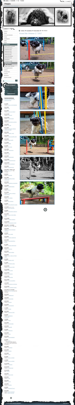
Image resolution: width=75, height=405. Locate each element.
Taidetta (9, 143)
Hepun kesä (10, 374)
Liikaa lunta (10, 277)
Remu (9, 190)
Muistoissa (11, 150)
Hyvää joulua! (11, 118)
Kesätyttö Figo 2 (11, 388)
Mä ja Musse (10, 201)
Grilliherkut (10, 330)
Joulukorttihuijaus (11, 160)
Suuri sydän (10, 234)
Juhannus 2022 (11, 312)
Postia (9, 320)
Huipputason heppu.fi (12, 211)
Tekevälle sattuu (11, 263)
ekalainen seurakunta (8, 316)
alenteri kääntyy (11, 219)
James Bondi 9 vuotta (12, 204)
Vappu (9, 334)
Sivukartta (13, 0)
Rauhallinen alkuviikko (13, 183)
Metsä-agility (10, 140)
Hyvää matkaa (11, 252)
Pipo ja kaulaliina (11, 280)
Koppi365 (10, 327)
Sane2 (9, 381)
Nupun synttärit (11, 361)
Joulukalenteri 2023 (12, 222)
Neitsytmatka (10, 323)
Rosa (9, 378)
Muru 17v (10, 170)
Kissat (8, 371)
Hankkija (10, 385)
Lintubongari (10, 368)
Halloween (10, 364)
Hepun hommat (11, 391)
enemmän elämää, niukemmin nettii (10, 129)
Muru (9, 153)
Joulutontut (10, 273)
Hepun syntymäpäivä (12, 105)
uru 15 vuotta (11, 290)
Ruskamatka (10, 298)
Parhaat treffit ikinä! (12, 245)
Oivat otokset (36, 30)
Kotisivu (22, 30)
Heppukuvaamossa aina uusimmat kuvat (9, 100)
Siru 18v (9, 125)
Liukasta (10, 351)
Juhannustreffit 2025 (12, 136)
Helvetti (9, 309)
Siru (9, 108)
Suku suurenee (11, 208)
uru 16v (10, 226)
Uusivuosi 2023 (11, 267)
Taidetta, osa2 (11, 133)
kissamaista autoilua (12, 122)
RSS (18, 0)
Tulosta (22, 0)
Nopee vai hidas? (11, 111)
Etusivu (7, 0)
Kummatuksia (11, 305)
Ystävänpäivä (11, 157)
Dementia (10, 175)
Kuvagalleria (29, 30)
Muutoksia (10, 347)
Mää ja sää (10, 270)
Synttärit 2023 (11, 260)
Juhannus (10, 249)
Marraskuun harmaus (12, 284)
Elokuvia (10, 302)
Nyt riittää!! (10, 198)
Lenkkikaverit (11, 295)
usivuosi (10, 115)
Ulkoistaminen (11, 167)
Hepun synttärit (11, 357)
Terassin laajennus (12, 237)
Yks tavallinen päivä (12, 287)
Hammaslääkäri (11, 337)
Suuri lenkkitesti (11, 164)
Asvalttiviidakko (11, 186)
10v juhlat (10, 147)
